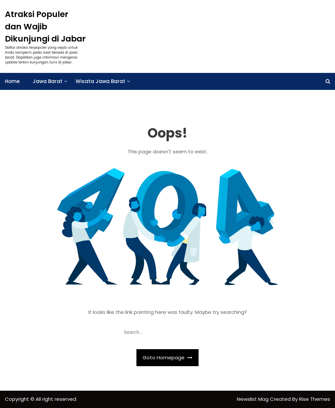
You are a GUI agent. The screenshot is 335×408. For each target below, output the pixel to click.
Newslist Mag (253, 399)
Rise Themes (314, 399)
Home (12, 81)
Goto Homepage (167, 357)
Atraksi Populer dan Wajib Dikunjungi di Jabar (45, 26)
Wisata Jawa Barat (100, 81)
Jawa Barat (47, 81)
